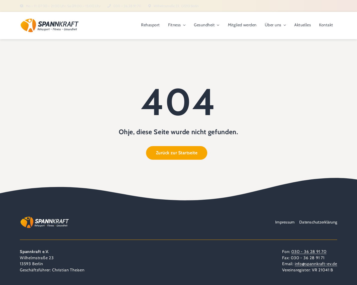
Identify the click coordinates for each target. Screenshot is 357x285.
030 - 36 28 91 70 (309, 251)
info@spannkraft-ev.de (316, 263)
